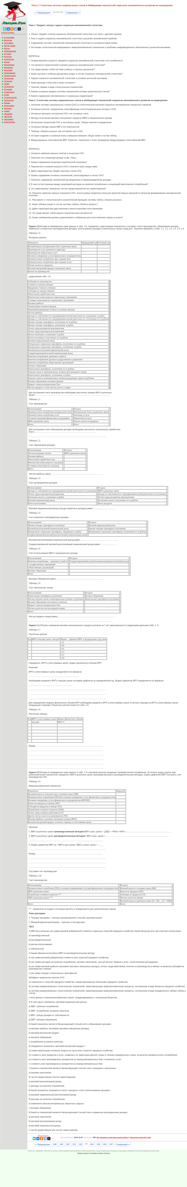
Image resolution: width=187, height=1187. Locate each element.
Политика (8, 81)
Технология (9, 100)
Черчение (8, 114)
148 (54, 1144)
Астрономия (9, 37)
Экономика (8, 119)
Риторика (8, 89)
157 (111, 1144)
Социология (9, 92)
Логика (7, 62)
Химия (6, 111)
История (7, 54)
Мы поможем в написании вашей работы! (113, 1137)
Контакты (107, 1153)
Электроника (9, 122)
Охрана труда (10, 76)
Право (6, 84)
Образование (9, 73)
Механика (8, 70)
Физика (7, 103)
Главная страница (83, 1153)
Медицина (8, 68)
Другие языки (9, 46)
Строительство (10, 98)
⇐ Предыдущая (42, 13)
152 (80, 1144)
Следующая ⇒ (72, 13)
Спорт (6, 95)
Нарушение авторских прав (140, 1137)
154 (92, 1144)
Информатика (10, 51)
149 (61, 1144)
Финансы (8, 108)
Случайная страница (96, 1153)
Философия (9, 106)
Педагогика (9, 78)
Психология (9, 87)
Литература (9, 59)
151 (74, 1144)
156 (104, 1144)
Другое (7, 48)
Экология (8, 117)
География (8, 43)
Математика (9, 65)
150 (67, 1144)
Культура (8, 57)
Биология (8, 40)
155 (98, 1144)
